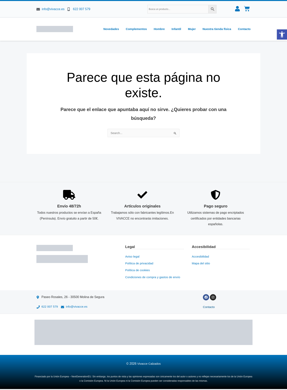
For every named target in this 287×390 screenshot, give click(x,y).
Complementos (136, 29)
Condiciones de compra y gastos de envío (154, 277)
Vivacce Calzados (149, 364)
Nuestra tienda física (216, 29)
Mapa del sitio (201, 263)
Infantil (176, 29)
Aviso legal (132, 256)
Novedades (111, 29)
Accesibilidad (201, 256)
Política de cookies (138, 270)
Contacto (244, 29)
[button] (282, 34)
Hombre (159, 29)
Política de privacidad (140, 263)
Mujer (192, 29)
